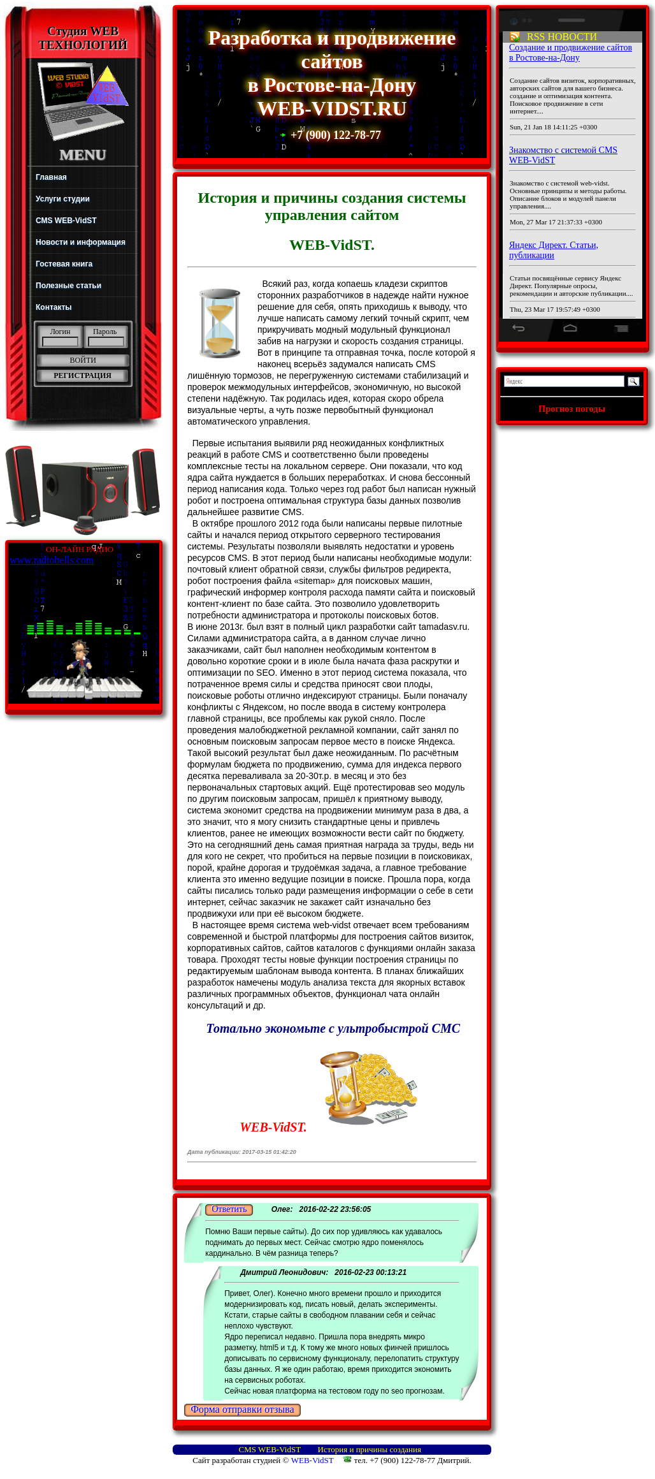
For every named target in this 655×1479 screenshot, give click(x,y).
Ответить (229, 1209)
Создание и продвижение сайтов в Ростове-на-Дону (570, 52)
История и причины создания (369, 1449)
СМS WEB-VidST (270, 1449)
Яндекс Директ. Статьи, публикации (553, 250)
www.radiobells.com (52, 560)
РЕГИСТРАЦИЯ (83, 375)
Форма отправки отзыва (242, 1409)
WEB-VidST (311, 1460)
